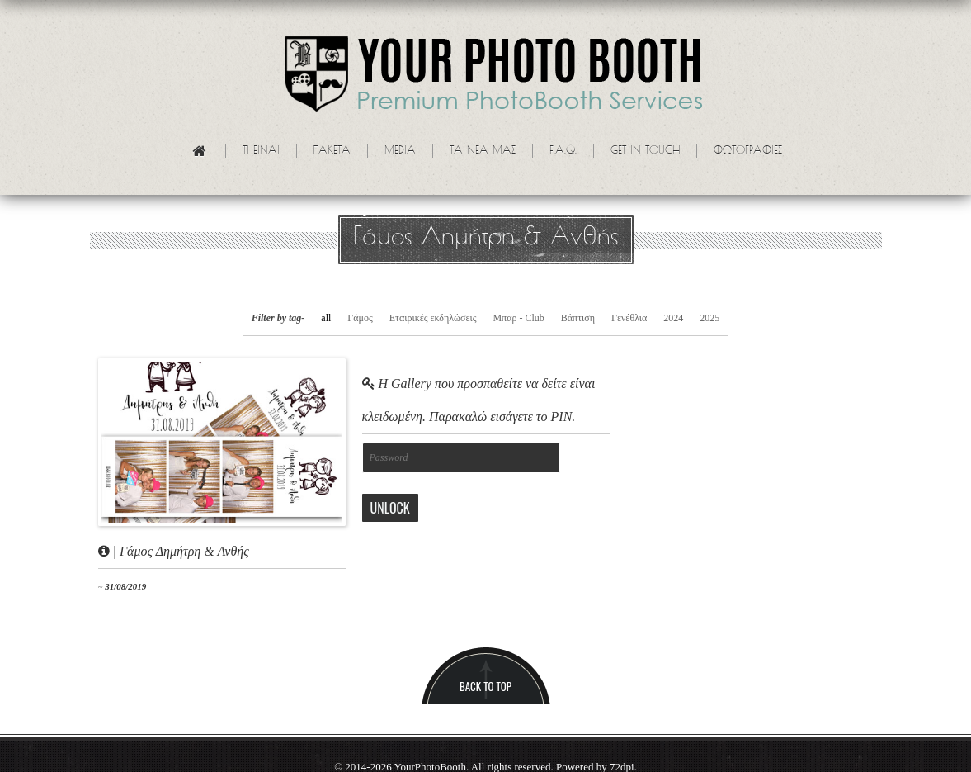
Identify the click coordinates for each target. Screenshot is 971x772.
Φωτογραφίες (748, 151)
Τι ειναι (261, 151)
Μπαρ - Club (518, 318)
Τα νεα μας (483, 151)
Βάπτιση (578, 318)
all (326, 318)
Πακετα (332, 151)
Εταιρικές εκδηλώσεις (433, 318)
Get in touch (645, 151)
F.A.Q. (563, 151)
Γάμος (359, 318)
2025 (709, 318)
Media (400, 151)
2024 (673, 318)
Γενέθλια (629, 318)
